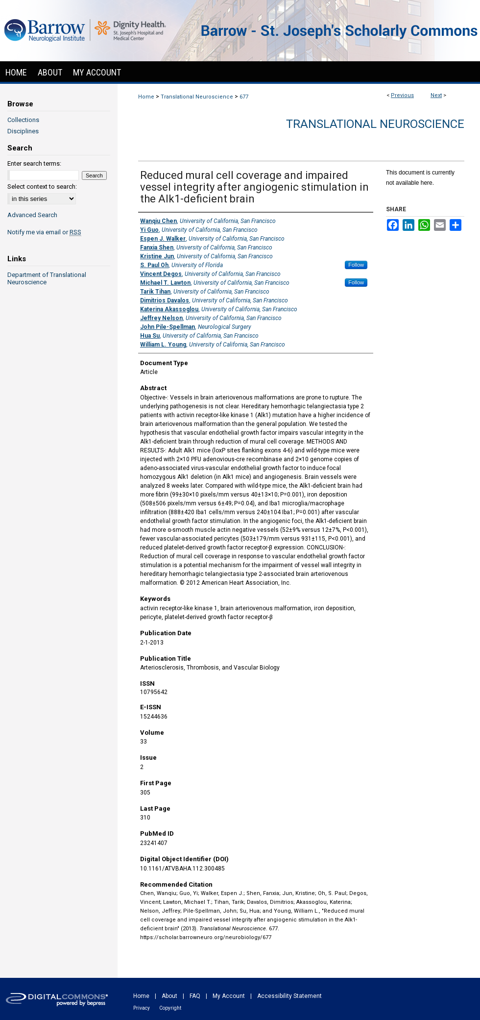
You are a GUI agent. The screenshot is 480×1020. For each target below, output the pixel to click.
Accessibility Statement (289, 996)
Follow (356, 265)
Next (436, 95)
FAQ (195, 996)
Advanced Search (32, 215)
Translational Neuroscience (197, 97)
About (169, 996)
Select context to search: (42, 186)
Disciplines (23, 131)
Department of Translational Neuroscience (46, 278)
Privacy (141, 1008)
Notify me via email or (44, 232)
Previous (402, 95)
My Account (229, 996)
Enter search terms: (34, 163)
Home (146, 97)
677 (244, 97)
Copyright (170, 1008)
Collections (23, 120)
